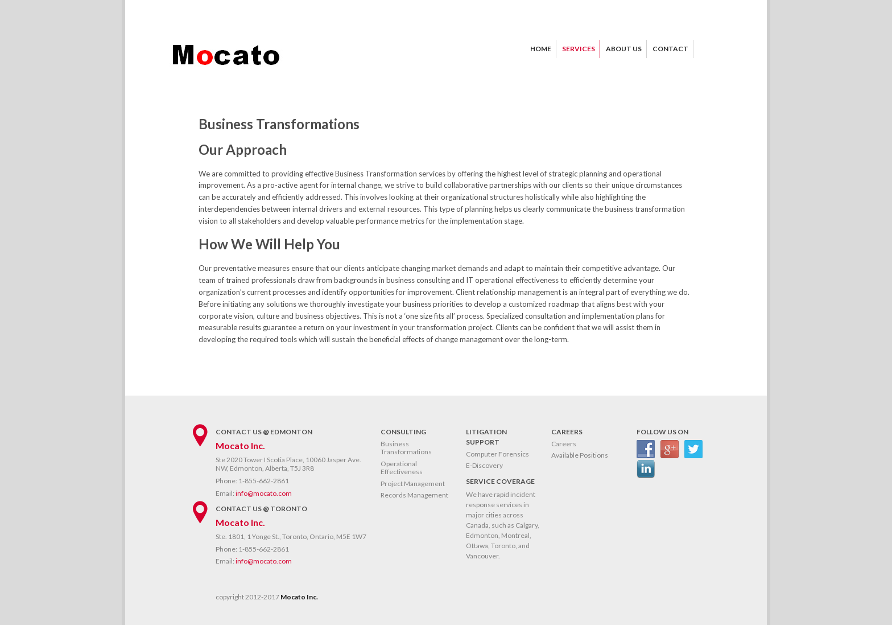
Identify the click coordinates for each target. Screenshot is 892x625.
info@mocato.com (264, 493)
